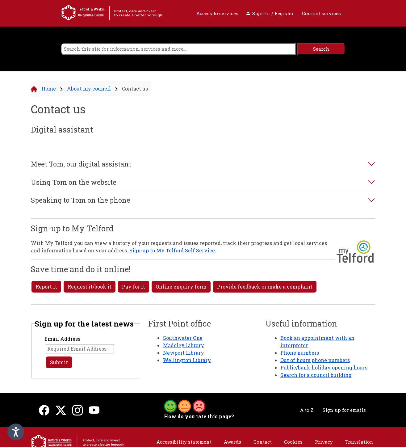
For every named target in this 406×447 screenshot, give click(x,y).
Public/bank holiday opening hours (323, 367)
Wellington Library (187, 360)
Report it (46, 286)
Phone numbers (299, 352)
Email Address (62, 338)
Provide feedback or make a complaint (264, 286)
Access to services (217, 13)
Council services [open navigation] (321, 13)
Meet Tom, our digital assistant (81, 164)
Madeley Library (183, 345)
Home (48, 88)
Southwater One (183, 338)
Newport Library (183, 352)
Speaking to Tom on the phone (80, 200)
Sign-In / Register (270, 13)
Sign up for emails (344, 410)
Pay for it (133, 286)
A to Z (306, 410)
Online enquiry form (181, 286)
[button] (184, 406)
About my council (89, 88)
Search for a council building (316, 375)
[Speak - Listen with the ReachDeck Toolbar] (15, 432)
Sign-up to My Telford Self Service (172, 250)
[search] (178, 49)
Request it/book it (89, 286)
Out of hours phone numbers (315, 360)
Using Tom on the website (73, 182)
